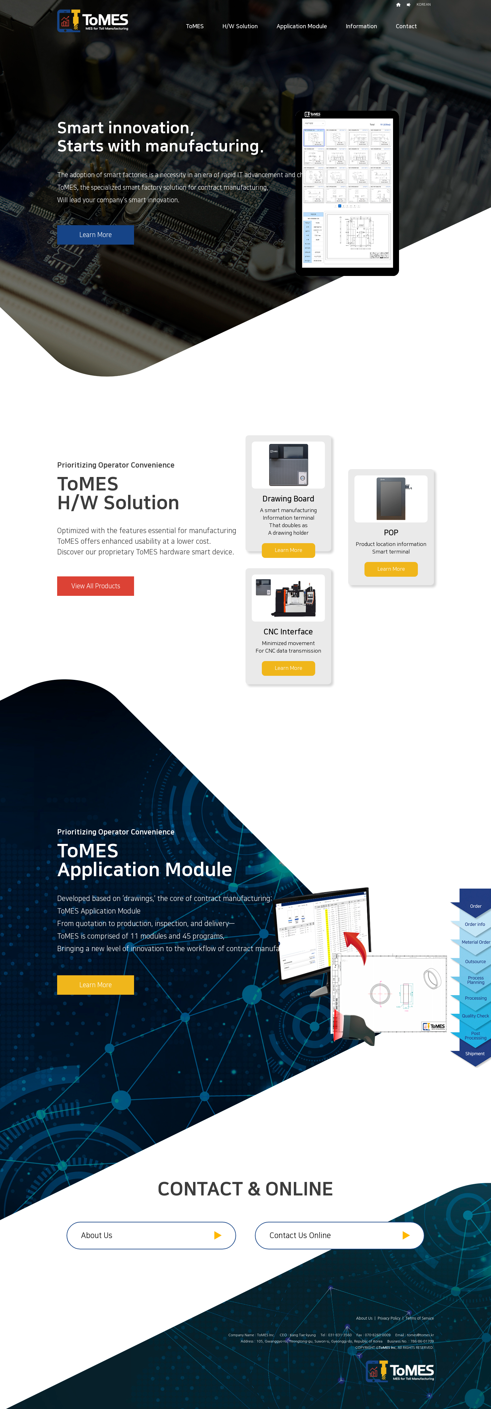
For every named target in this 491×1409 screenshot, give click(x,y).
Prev (8, 188)
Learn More (95, 234)
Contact (406, 27)
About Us (151, 1235)
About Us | (366, 1318)
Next (483, 188)
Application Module (302, 27)
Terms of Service (420, 1318)
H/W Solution (240, 27)
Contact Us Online (339, 1235)
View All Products (95, 586)
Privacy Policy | (392, 1318)
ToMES (195, 27)
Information (361, 27)
